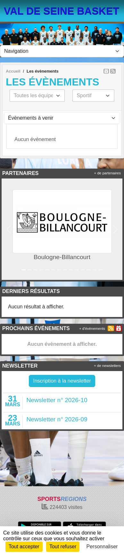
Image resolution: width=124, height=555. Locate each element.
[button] (9, 229)
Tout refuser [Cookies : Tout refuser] (62, 546)
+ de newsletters (107, 366)
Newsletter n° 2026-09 (57, 419)
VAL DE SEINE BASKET (61, 11)
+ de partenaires (107, 173)
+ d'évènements (92, 328)
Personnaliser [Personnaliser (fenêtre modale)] (102, 546)
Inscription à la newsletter (62, 381)
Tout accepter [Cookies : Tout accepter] (24, 546)
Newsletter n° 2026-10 (57, 400)
